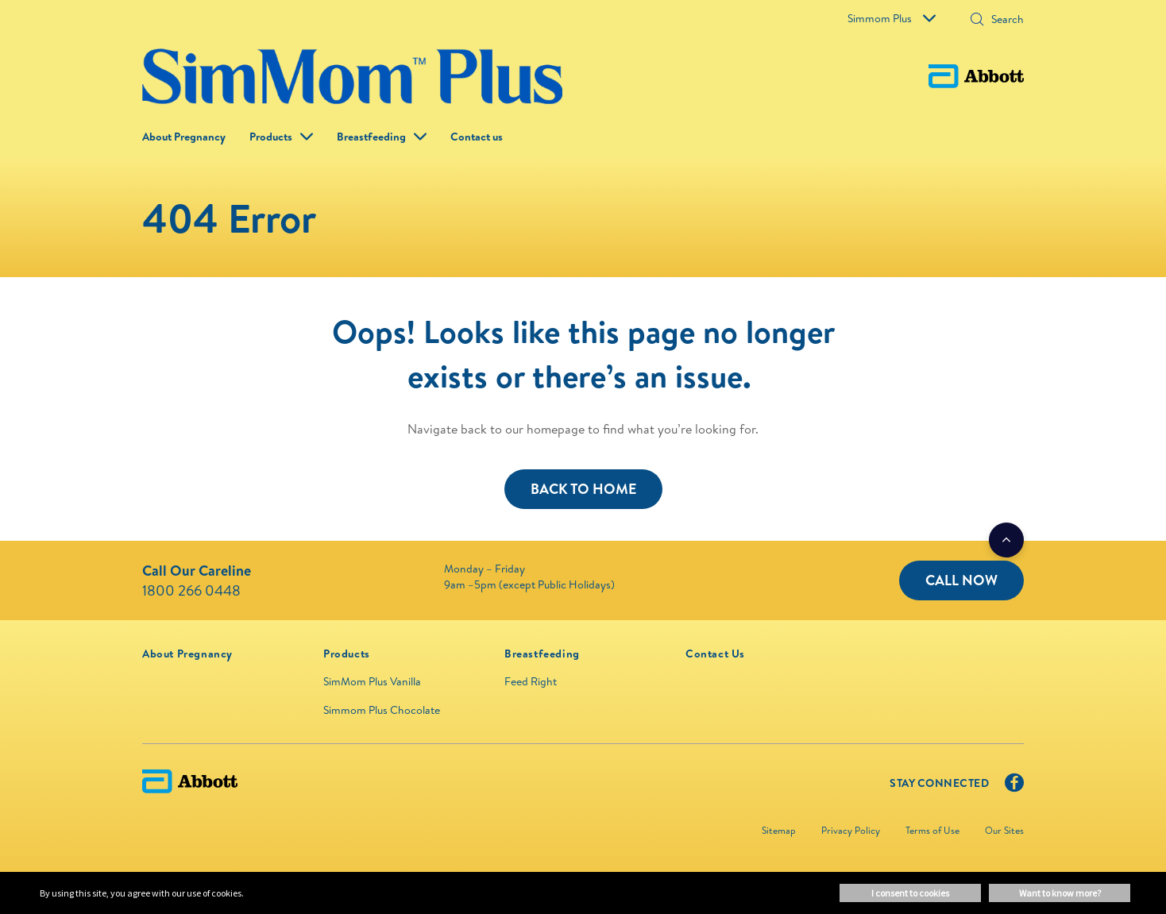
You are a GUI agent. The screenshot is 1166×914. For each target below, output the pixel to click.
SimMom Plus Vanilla (372, 681)
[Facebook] (1014, 786)
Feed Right (530, 681)
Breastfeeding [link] (371, 137)
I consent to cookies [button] (910, 893)
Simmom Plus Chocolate (381, 710)
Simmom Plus (891, 18)
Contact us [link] (476, 137)
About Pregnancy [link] (184, 137)
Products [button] (270, 137)
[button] (977, 21)
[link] (187, 653)
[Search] (1002, 19)
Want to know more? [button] (1060, 893)
